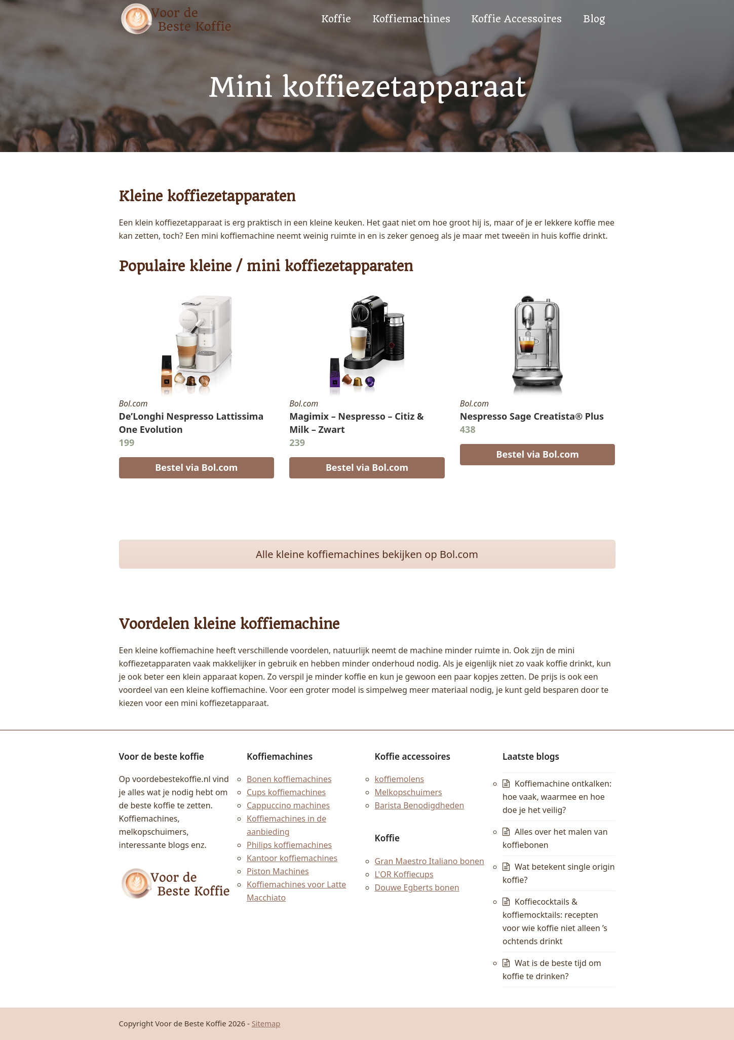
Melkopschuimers (408, 792)
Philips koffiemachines (289, 844)
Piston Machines (278, 871)
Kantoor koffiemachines (292, 858)
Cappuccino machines (288, 805)
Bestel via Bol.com (196, 467)
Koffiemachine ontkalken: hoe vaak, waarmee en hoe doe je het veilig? (557, 796)
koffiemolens (399, 779)
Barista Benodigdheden (420, 805)
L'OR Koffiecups (404, 874)
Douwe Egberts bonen (417, 887)
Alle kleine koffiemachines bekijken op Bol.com (367, 554)
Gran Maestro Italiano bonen (430, 861)
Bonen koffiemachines (289, 779)
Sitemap (266, 1023)
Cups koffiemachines (286, 792)
